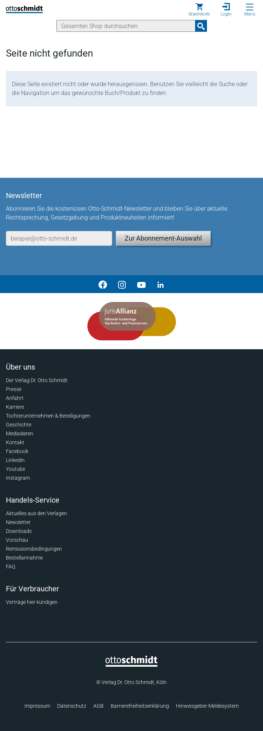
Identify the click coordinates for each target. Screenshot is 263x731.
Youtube (15, 469)
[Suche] (125, 26)
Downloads (19, 531)
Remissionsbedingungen (34, 549)
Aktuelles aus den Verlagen (36, 513)
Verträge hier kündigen (32, 602)
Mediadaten (19, 433)
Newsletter (18, 522)
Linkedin (15, 460)
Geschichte (18, 425)
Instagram (18, 478)
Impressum (37, 706)
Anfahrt (15, 398)
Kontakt (15, 442)
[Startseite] (131, 665)
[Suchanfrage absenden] (201, 26)
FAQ (10, 567)
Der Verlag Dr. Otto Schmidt (37, 380)
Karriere (15, 407)
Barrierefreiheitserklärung (140, 706)
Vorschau (17, 540)
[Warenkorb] (199, 9)
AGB (98, 706)
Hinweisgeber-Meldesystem (207, 706)
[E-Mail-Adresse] (59, 238)
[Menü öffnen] (249, 7)
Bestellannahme (24, 558)
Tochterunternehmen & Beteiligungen (48, 416)
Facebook (17, 451)
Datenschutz (71, 706)
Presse (13, 389)
